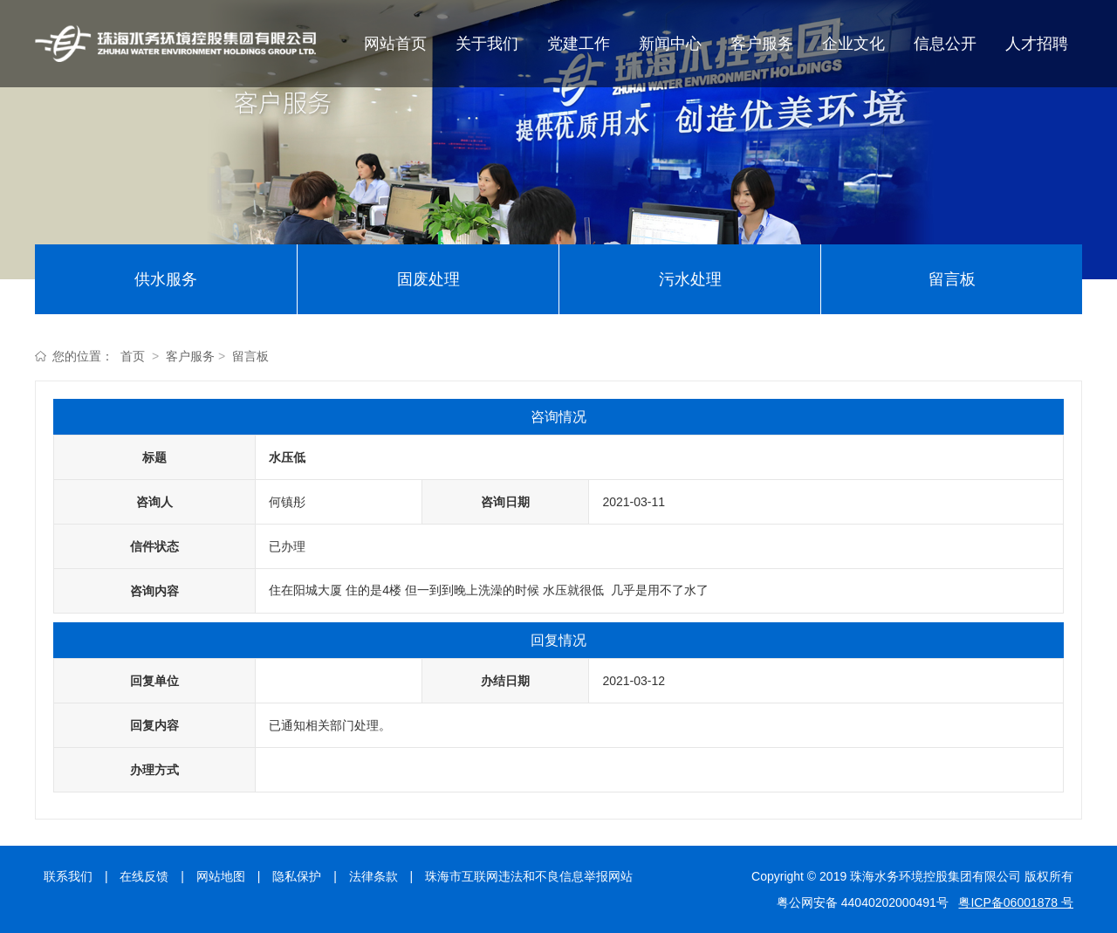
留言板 (952, 279)
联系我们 (68, 876)
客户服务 (761, 43)
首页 (132, 356)
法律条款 (373, 876)
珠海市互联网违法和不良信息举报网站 (529, 876)
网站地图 (220, 876)
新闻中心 (670, 43)
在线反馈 (144, 876)
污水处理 (690, 279)
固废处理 (428, 279)
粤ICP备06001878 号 (1015, 902)
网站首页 (395, 43)
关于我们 (487, 43)
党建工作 (578, 43)
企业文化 (853, 43)
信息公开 (945, 43)
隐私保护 (296, 876)
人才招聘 (1036, 43)
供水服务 (165, 279)
